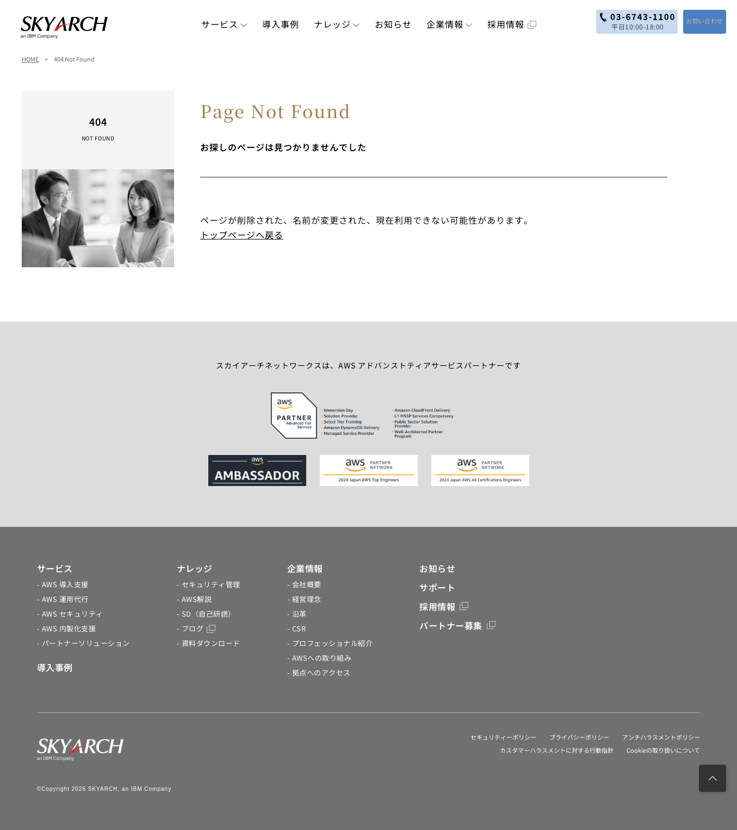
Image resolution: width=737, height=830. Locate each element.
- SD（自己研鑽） (206, 613)
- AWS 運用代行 (63, 599)
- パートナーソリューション (83, 643)
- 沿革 (297, 613)
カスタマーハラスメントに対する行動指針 (557, 750)
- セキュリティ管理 (208, 584)
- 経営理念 (304, 599)
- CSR (296, 628)
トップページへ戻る (241, 234)
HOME (30, 58)
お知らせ (393, 23)
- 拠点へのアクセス (319, 672)
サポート (437, 587)
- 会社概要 (304, 584)
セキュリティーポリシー (503, 737)
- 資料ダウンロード (208, 643)
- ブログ (196, 628)
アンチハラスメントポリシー (661, 737)
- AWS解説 (194, 599)
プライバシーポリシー (579, 737)
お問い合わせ (695, 20)
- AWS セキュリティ (70, 613)
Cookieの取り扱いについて (663, 750)
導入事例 (280, 23)
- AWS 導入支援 (63, 584)
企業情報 (449, 23)
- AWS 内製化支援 (66, 628)
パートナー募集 (457, 625)
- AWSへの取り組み (319, 658)
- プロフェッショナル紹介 (330, 643)
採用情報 (511, 23)
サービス (224, 23)
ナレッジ (337, 23)
